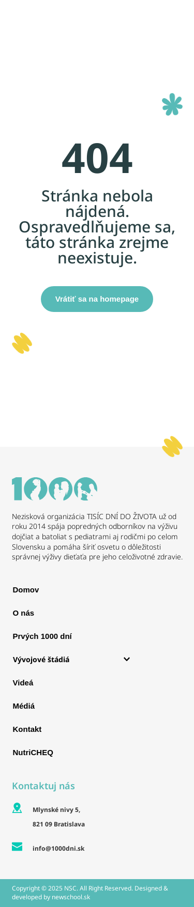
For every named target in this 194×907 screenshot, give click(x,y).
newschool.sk (71, 897)
